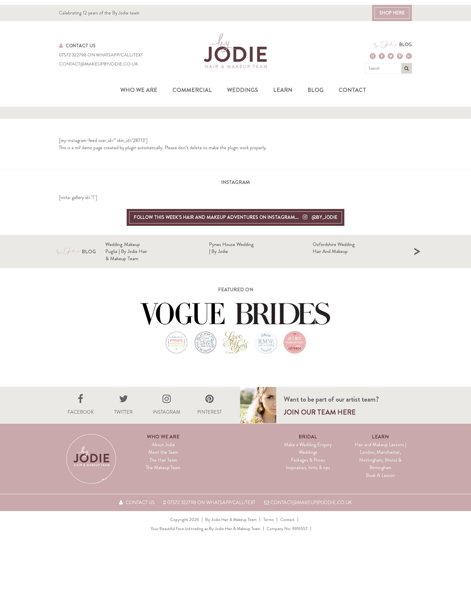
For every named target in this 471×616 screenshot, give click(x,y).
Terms (268, 527)
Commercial (192, 90)
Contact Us (77, 45)
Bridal (308, 444)
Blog (405, 44)
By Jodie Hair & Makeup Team (231, 527)
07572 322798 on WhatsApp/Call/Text (101, 55)
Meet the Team (163, 460)
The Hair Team (163, 467)
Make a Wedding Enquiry (308, 452)
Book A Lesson (380, 483)
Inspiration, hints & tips (308, 475)
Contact (352, 90)
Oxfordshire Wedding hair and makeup (387, 248)
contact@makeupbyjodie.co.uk (98, 64)
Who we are (138, 90)
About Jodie (163, 452)
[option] (157, 255)
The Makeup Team (163, 475)
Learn (282, 90)
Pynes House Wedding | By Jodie (280, 248)
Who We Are (163, 444)
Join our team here (320, 420)
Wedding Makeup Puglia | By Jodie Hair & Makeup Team (179, 251)
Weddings (242, 90)
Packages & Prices (308, 467)
